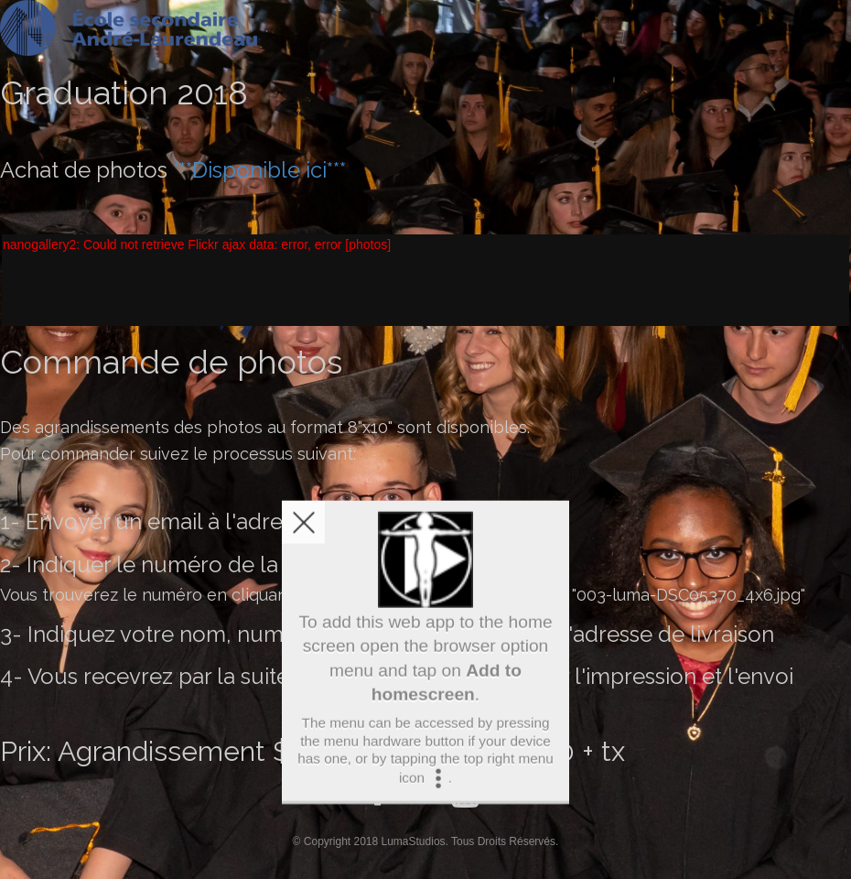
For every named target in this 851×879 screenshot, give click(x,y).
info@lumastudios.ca (427, 521)
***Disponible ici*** (259, 170)
